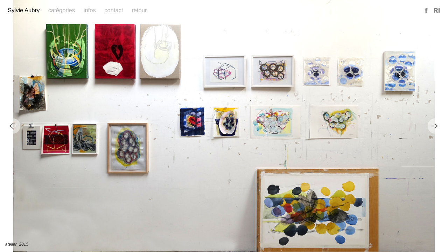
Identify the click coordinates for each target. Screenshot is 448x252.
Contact (113, 10)
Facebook (426, 10)
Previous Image (12, 125)
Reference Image (437, 10)
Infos (90, 10)
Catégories (61, 10)
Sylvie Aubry (24, 10)
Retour (139, 10)
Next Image (435, 125)
